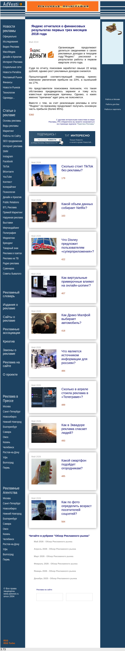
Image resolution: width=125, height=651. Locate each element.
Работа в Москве (112, 99)
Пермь (6, 467)
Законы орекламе (9, 351)
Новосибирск (10, 416)
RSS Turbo (9, 643)
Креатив (9, 341)
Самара (7, 431)
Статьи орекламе (9, 112)
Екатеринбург (10, 426)
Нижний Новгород (12, 421)
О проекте (10, 374)
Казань (6, 442)
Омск (5, 437)
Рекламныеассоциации (11, 330)
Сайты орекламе (9, 318)
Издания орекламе (10, 306)
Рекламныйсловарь (11, 294)
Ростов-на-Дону (11, 452)
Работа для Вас (112, 104)
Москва (7, 406)
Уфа (5, 457)
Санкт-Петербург (12, 411)
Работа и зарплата (112, 109)
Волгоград (8, 462)
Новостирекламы (9, 28)
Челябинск (8, 447)
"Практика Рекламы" (86, 124)
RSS (6, 640)
